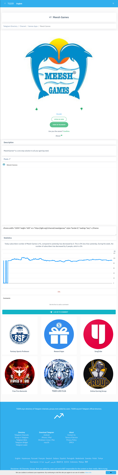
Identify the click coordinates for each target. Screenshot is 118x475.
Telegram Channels (21, 435)
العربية (47, 462)
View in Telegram (59, 125)
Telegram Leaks (21, 445)
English (17, 458)
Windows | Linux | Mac (46, 440)
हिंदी (86, 462)
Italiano (56, 458)
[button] (114, 251)
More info (88, 472)
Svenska (88, 458)
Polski (94, 458)
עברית (41, 462)
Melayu (81, 462)
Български (34, 462)
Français (42, 458)
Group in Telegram (21, 437)
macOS (46, 442)
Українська (26, 458)
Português (70, 458)
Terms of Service (71, 437)
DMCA (71, 442)
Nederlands (80, 458)
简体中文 (60, 462)
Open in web (59, 119)
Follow (59, 114)
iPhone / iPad (47, 437)
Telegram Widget (21, 442)
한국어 (66, 462)
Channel (23, 26)
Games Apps (33, 26)
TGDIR (11, 3)
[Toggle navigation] (113, 4)
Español (63, 458)
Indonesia (74, 462)
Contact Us (71, 435)
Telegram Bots (21, 440)
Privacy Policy (71, 440)
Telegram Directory (10, 26)
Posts (6, 159)
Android (47, 435)
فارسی (53, 462)
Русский (34, 458)
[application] (59, 268)
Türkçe (100, 458)
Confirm (66, 131)
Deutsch (49, 458)
